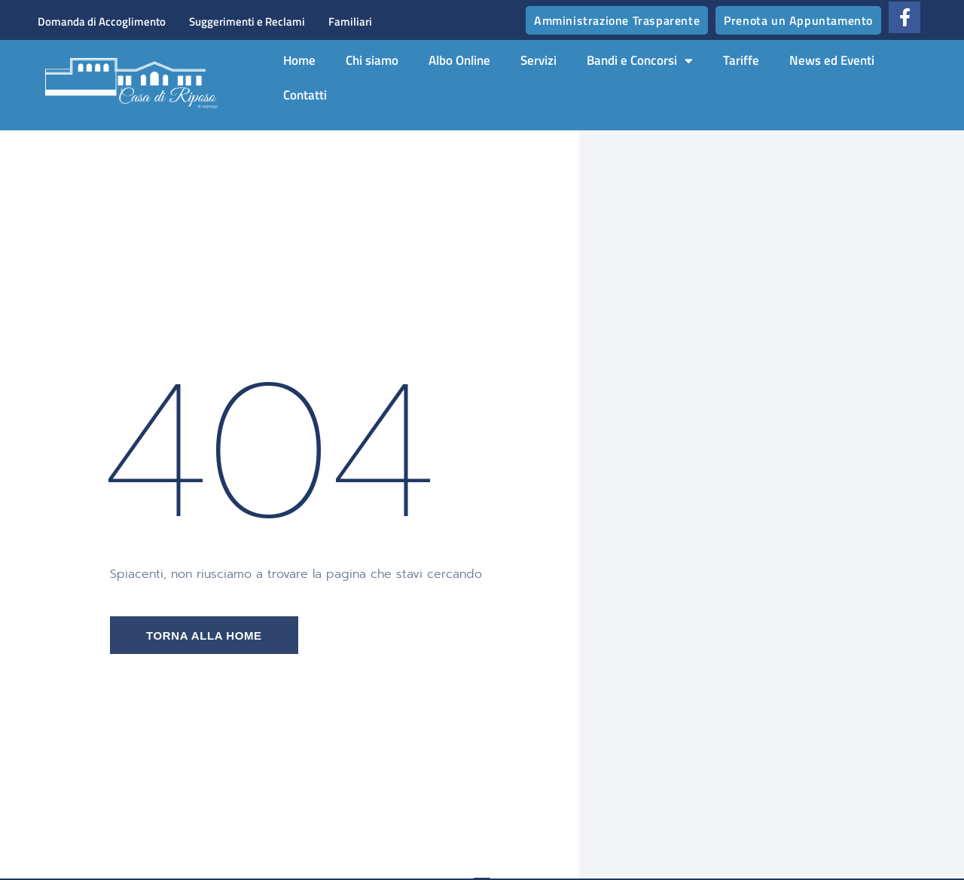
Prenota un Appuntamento (798, 20)
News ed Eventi (831, 60)
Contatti (305, 95)
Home (299, 60)
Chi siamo (372, 60)
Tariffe (741, 60)
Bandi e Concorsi (640, 61)
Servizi (538, 60)
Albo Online (459, 60)
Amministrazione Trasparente (617, 20)
